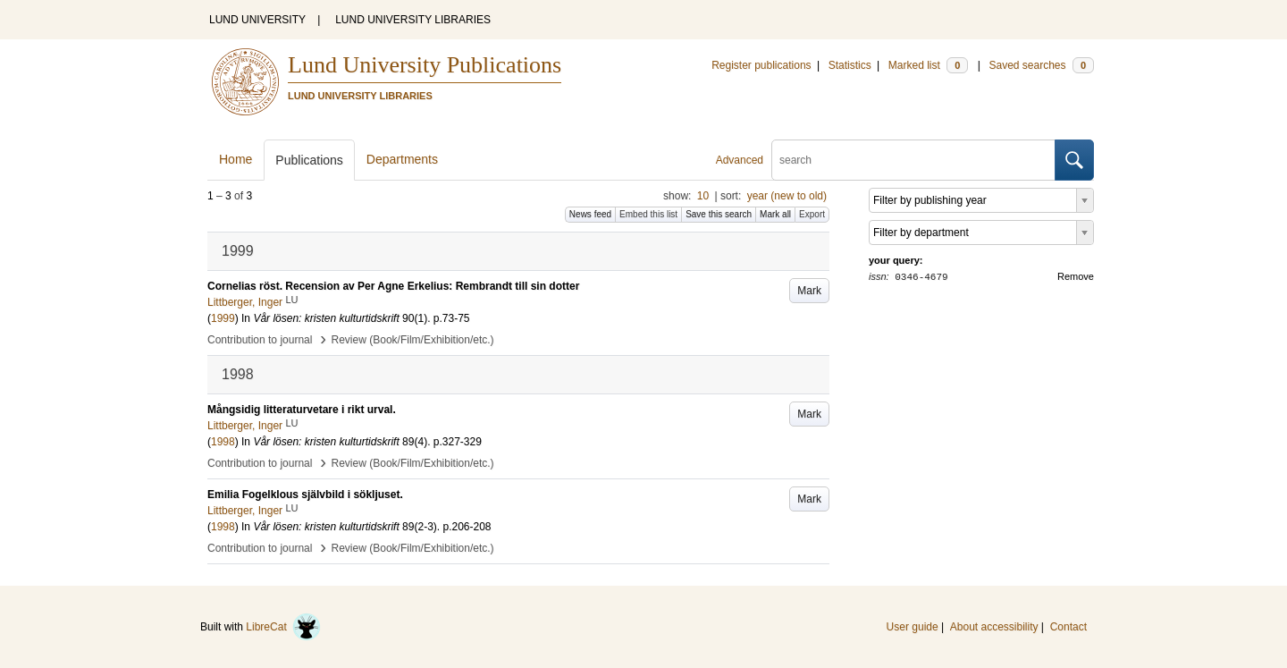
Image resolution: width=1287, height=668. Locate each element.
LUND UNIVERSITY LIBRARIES (413, 19)
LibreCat (283, 627)
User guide (912, 627)
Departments (402, 159)
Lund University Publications (424, 65)
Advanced (739, 160)
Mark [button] (809, 290)
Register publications (761, 65)
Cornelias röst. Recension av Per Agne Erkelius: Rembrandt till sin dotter (393, 286)
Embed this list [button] (648, 214)
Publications (309, 160)
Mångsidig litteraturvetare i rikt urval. (301, 409)
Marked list (928, 65)
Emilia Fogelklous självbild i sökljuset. (305, 494)
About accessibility (994, 627)
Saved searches (1041, 65)
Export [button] (812, 214)
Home (235, 159)
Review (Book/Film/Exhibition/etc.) (413, 340)
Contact (1068, 627)
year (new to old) (787, 196)
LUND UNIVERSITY (257, 19)
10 (703, 196)
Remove (1075, 276)
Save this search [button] (719, 214)
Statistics (850, 65)
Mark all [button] (775, 214)
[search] (913, 160)
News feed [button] (590, 214)
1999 (223, 318)
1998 (223, 441)
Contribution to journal (259, 340)
